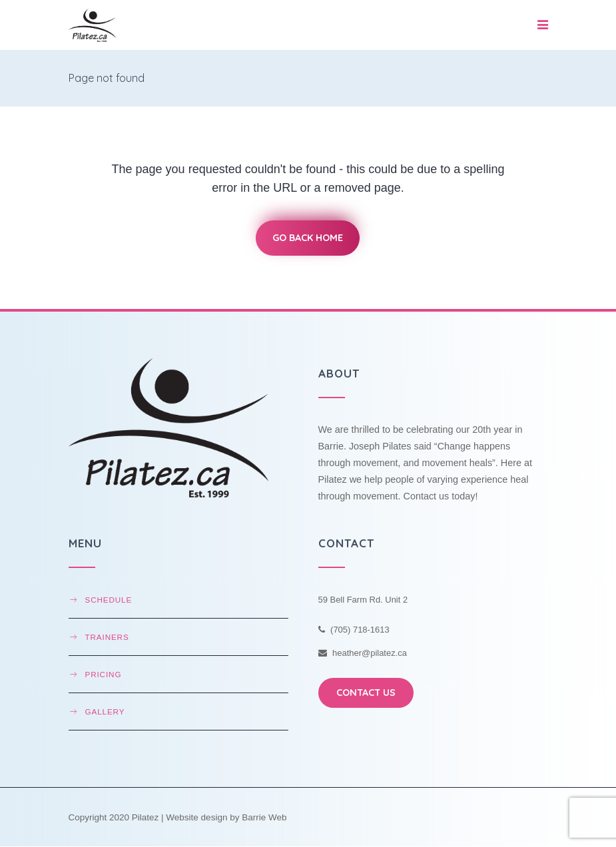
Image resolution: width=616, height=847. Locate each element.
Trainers (107, 637)
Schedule (109, 599)
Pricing (103, 674)
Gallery (105, 711)
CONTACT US (366, 693)
